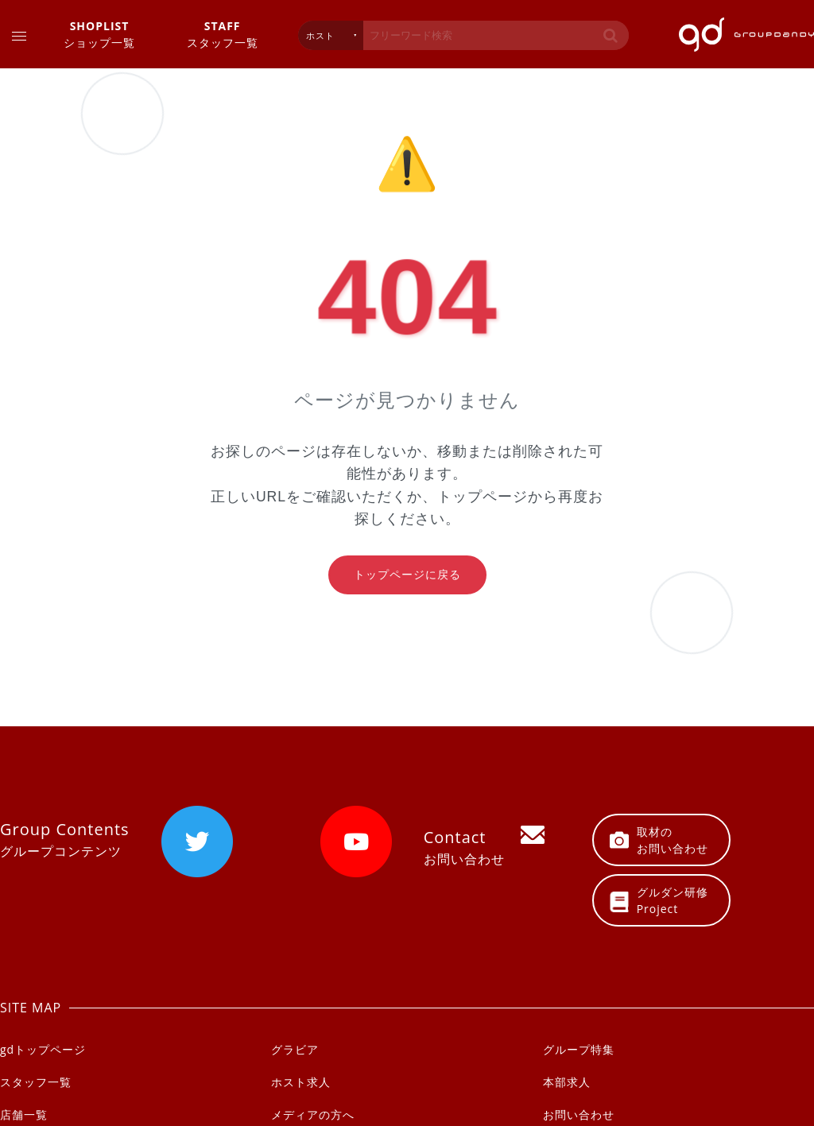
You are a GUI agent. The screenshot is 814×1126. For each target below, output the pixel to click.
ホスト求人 (301, 1081)
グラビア (295, 1049)
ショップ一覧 (99, 33)
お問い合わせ (578, 1114)
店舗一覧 (24, 1114)
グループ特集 (578, 1049)
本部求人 (567, 1081)
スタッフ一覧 (222, 33)
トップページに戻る (407, 574)
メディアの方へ (313, 1114)
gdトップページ (43, 1049)
